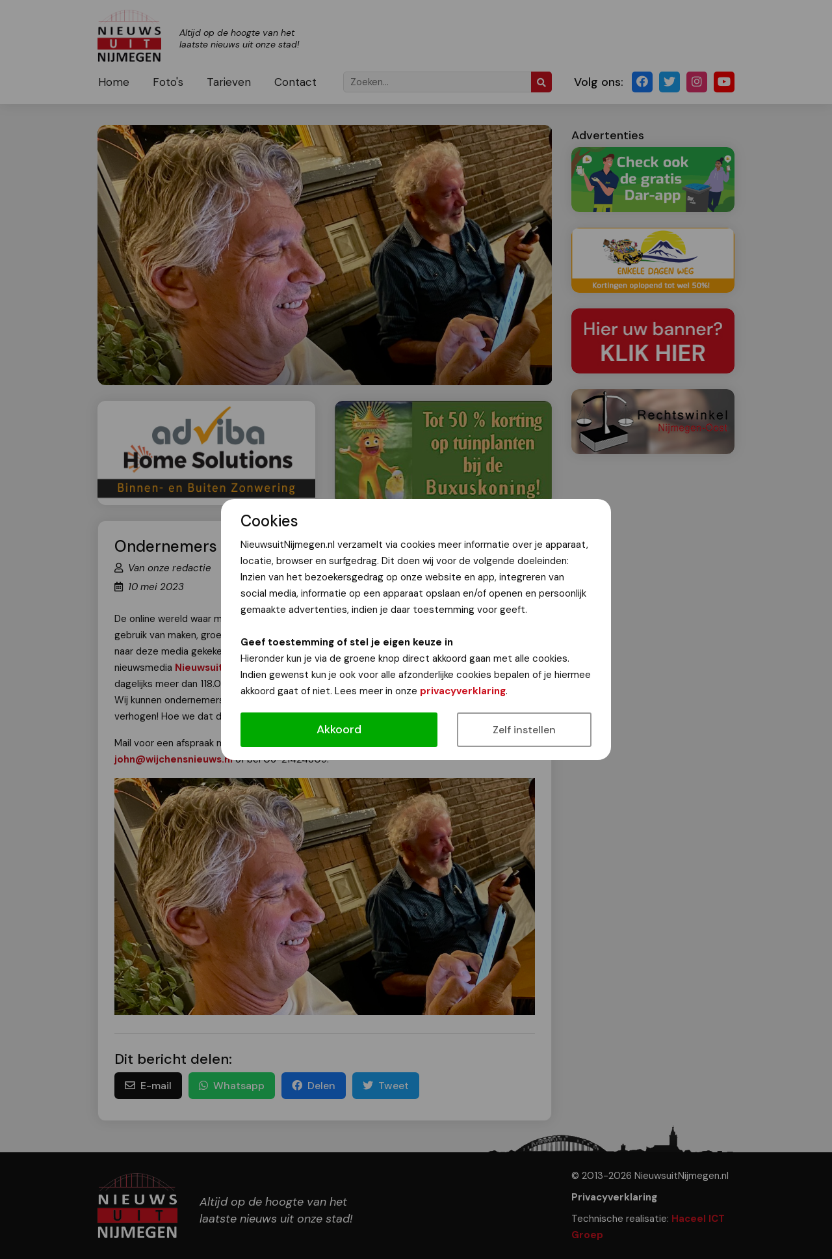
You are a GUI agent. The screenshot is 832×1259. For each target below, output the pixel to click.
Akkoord (339, 729)
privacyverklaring (463, 690)
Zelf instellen (524, 730)
